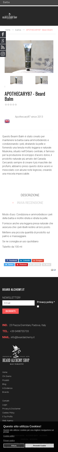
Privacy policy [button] (9, 440)
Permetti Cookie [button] (39, 446)
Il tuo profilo (7, 416)
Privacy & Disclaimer (11, 408)
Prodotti (5, 380)
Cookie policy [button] (8, 436)
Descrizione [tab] (30, 195)
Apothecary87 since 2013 (29, 116)
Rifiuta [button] (14, 446)
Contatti (5, 401)
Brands (5, 392)
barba (18, 30)
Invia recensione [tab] (30, 203)
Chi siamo (6, 376)
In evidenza (7, 388)
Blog (4, 384)
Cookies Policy (8, 413)
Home (7, 30)
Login (4, 405)
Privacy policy (46, 302)
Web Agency (7, 420)
